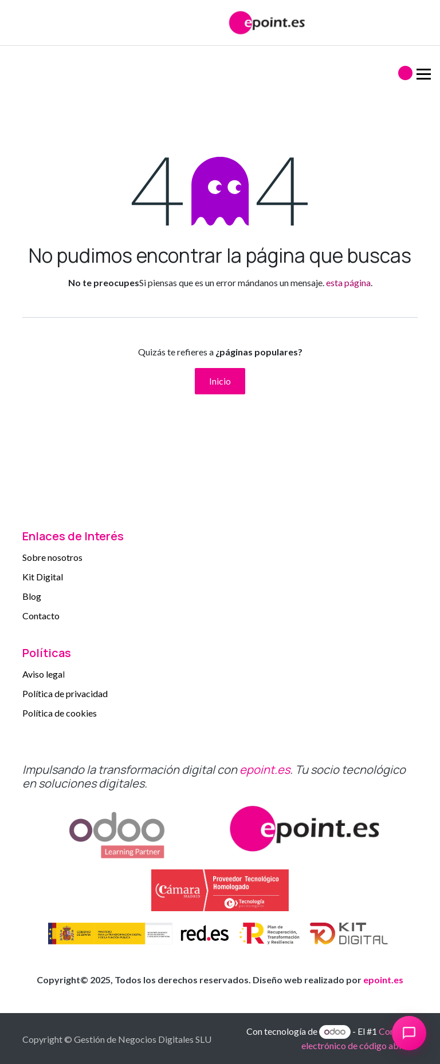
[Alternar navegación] (394, 69)
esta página (348, 282)
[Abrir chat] (409, 1033)
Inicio (220, 380)
